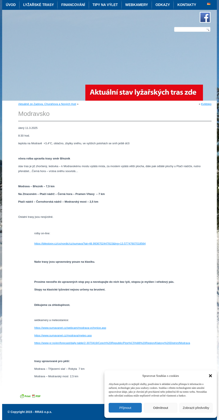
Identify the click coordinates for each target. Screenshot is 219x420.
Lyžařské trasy (38, 5)
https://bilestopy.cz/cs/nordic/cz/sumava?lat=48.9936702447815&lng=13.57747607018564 (90, 243)
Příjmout (125, 408)
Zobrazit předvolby (196, 408)
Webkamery (136, 5)
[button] (210, 376)
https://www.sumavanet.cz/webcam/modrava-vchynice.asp (70, 327)
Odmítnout (160, 408)
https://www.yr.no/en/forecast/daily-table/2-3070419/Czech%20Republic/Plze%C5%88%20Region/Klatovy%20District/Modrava (112, 343)
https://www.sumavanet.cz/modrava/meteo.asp (63, 335)
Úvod (11, 5)
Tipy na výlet (105, 5)
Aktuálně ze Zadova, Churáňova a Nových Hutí (47, 104)
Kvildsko (206, 104)
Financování (73, 5)
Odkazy (162, 5)
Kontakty (186, 5)
